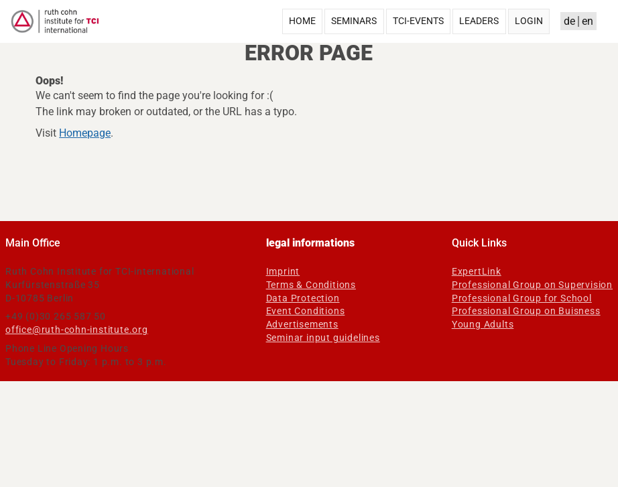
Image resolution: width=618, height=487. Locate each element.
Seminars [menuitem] (354, 20)
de (569, 21)
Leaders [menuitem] (479, 20)
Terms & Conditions (311, 284)
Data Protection (303, 298)
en (587, 21)
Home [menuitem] (302, 20)
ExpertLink (476, 271)
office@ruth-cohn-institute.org (76, 329)
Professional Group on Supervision (532, 284)
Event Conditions (305, 310)
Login (529, 20)
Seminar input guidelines (323, 337)
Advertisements (302, 324)
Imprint (283, 271)
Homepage (85, 133)
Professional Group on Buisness (526, 310)
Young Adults (483, 324)
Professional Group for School (522, 298)
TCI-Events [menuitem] (418, 20)
